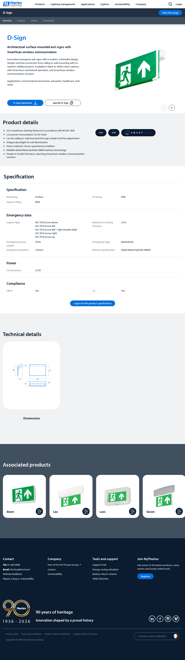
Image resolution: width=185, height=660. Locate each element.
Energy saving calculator (105, 569)
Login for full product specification (92, 303)
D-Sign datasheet (25, 103)
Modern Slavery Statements (57, 634)
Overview (7, 20)
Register (145, 576)
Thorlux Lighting (35, 639)
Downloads (48, 20)
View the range (170, 12)
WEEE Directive (100, 578)
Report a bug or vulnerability (18, 578)
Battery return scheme (104, 574)
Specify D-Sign (63, 103)
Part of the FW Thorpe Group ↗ (64, 564)
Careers (52, 569)
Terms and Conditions (31, 634)
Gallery (34, 20)
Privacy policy (12, 634)
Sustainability (55, 574)
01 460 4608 (13, 564)
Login (179, 4)
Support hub (99, 564)
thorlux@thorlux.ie (20, 569)
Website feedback (12, 574)
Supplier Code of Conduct (85, 634)
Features (21, 20)
